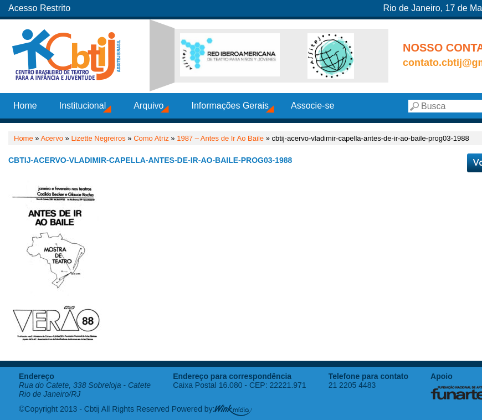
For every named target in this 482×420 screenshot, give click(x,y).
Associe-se (312, 105)
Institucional (82, 105)
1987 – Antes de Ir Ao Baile (220, 138)
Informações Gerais (230, 105)
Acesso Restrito (39, 8)
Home (25, 105)
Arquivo (148, 105)
